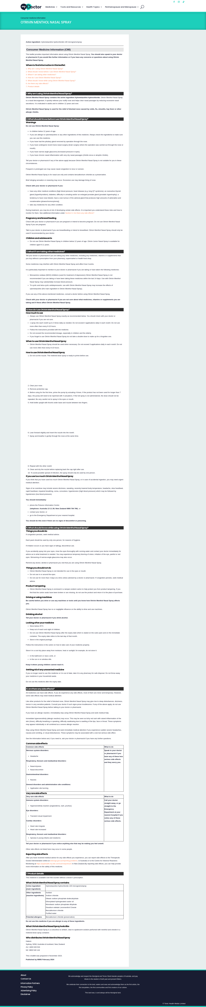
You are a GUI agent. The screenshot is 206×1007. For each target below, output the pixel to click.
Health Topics (93, 7)
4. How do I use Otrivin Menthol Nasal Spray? (43, 78)
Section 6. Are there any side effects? (79, 213)
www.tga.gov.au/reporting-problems (64, 861)
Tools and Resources (70, 7)
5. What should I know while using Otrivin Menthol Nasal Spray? (51, 81)
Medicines (50, 7)
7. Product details (32, 86)
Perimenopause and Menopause (120, 7)
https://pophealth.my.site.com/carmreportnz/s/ (54, 864)
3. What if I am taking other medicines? (41, 75)
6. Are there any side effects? (37, 83)
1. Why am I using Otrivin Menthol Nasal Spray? (44, 69)
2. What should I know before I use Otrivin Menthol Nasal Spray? (51, 72)
